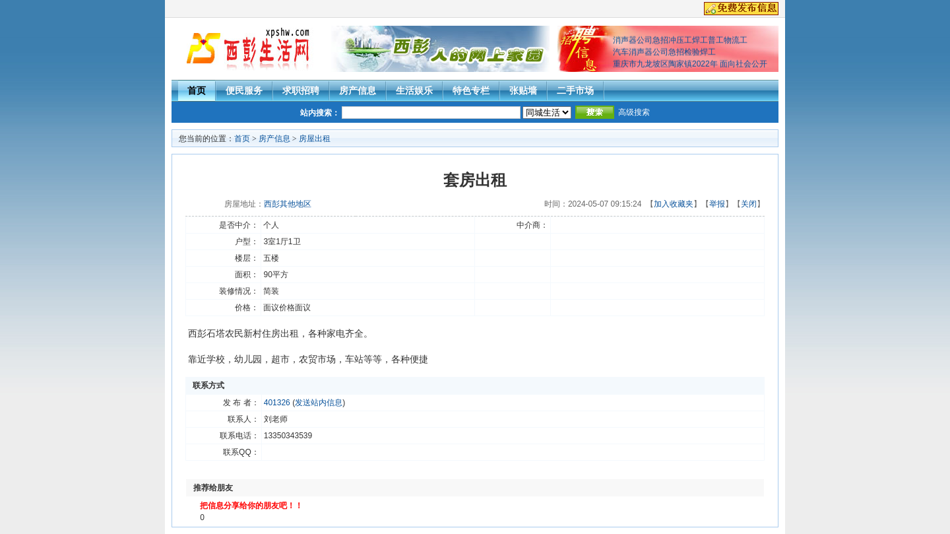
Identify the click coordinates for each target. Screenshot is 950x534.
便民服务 (244, 90)
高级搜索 (634, 112)
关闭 (749, 204)
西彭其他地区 (287, 204)
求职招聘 (300, 90)
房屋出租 (315, 138)
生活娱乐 (414, 90)
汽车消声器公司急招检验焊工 (664, 53)
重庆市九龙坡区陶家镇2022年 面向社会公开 (690, 65)
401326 (277, 402)
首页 (196, 90)
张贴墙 (523, 90)
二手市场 (575, 90)
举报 (717, 204)
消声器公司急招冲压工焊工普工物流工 (680, 41)
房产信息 (357, 90)
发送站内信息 (318, 402)
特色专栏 (471, 90)
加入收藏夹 (673, 204)
